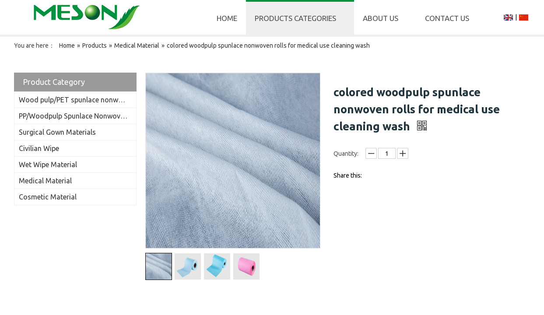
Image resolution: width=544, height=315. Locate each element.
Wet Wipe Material (48, 164)
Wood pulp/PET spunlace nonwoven (76, 100)
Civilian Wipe (39, 148)
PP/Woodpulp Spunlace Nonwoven (73, 116)
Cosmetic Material (48, 197)
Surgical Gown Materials (57, 132)
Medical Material (45, 181)
